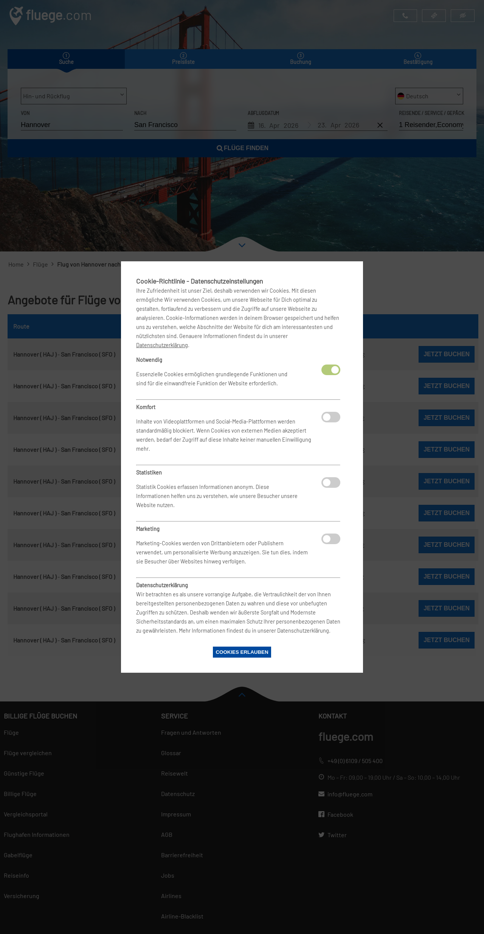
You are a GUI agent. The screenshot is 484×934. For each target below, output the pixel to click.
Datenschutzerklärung (162, 345)
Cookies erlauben (242, 652)
